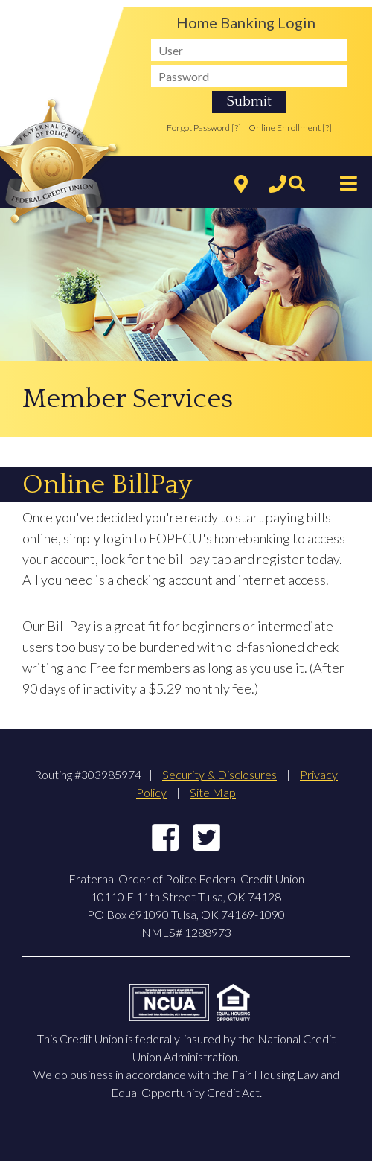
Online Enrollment (284, 127)
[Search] (293, 184)
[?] (236, 127)
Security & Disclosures (219, 774)
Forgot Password (198, 127)
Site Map (213, 792)
